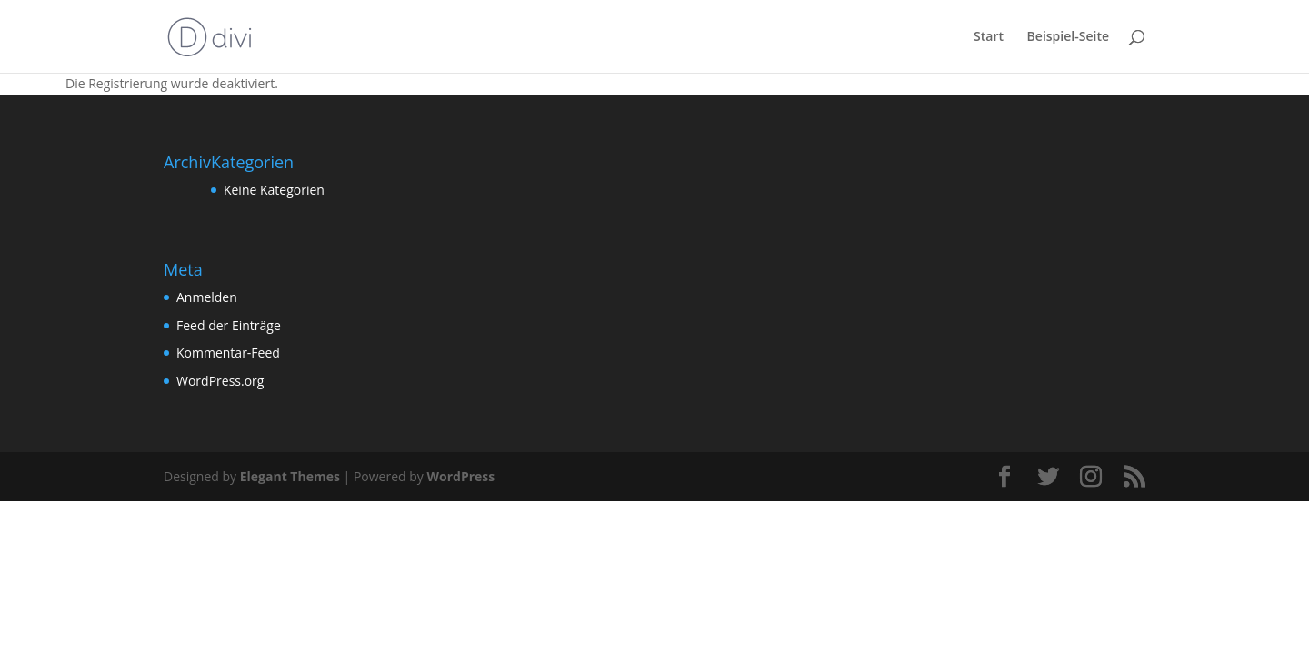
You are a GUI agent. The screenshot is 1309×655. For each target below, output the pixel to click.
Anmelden (206, 297)
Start (989, 37)
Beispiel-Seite (1068, 37)
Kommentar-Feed (228, 352)
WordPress (460, 476)
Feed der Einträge (228, 325)
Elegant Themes (290, 476)
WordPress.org (220, 380)
